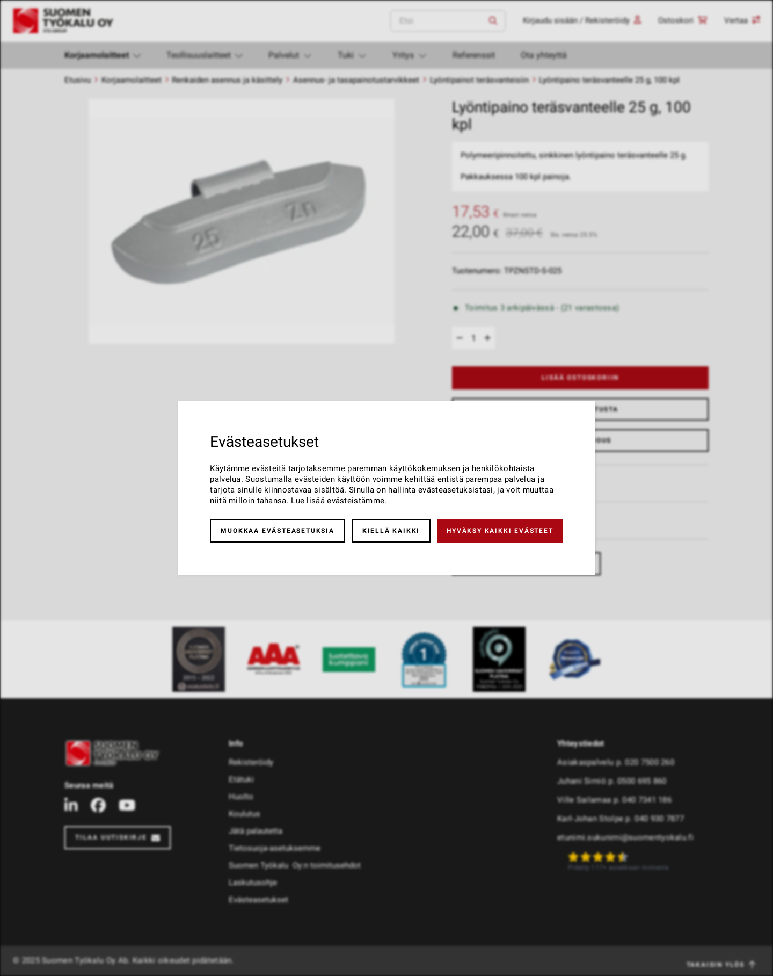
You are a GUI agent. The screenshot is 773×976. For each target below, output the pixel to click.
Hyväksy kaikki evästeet (500, 530)
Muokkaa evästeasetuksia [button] (277, 530)
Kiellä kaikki (391, 530)
